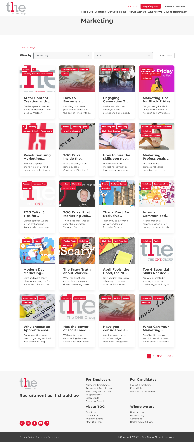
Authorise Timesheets (98, 385)
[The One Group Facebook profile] (34, 423)
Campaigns (158, 298)
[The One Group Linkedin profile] (22, 423)
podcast (66, 184)
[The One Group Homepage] (43, 8)
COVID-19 (146, 188)
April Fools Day (120, 241)
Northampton (137, 412)
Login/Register (150, 6)
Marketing (84, 69)
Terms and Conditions (47, 437)
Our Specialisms (117, 12)
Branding (106, 188)
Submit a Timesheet (175, 6)
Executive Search (95, 401)
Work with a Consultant (143, 391)
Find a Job (87, 12)
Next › (160, 356)
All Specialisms (94, 394)
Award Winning (94, 418)
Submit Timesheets (140, 385)
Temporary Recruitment (99, 391)
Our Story (91, 412)
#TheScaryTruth (69, 241)
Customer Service (118, 184)
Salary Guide (92, 398)
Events (105, 184)
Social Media (79, 298)
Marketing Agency (80, 127)
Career (42, 298)
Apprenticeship (29, 298)
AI (33, 69)
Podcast (26, 69)
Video (116, 69)
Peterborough (138, 415)
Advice (65, 74)
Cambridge (136, 418)
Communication (161, 184)
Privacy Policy (27, 437)
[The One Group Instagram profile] (28, 423)
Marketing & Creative (151, 74)
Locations (100, 12)
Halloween (67, 245)
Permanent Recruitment (99, 388)
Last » (170, 356)
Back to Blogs (27, 47)
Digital (125, 69)
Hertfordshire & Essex (141, 422)
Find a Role (136, 388)
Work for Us (92, 415)
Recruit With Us (137, 12)
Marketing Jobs (108, 127)
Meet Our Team (94, 422)
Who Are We (155, 12)
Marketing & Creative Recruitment (37, 74)
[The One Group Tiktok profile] (46, 423)
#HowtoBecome (70, 69)
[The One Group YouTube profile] (40, 423)
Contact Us (132, 6)
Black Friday (147, 69)
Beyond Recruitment (175, 12)
